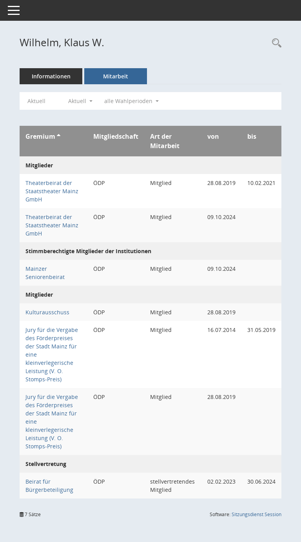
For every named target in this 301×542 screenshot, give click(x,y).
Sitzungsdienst (256, 514)
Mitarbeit (115, 76)
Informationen (51, 76)
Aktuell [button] (80, 101)
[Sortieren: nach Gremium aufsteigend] (58, 136)
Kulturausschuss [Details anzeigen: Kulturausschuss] (47, 312)
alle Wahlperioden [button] (131, 101)
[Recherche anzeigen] (274, 43)
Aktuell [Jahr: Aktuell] (36, 101)
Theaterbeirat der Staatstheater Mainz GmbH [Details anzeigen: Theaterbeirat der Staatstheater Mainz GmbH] (51, 191)
